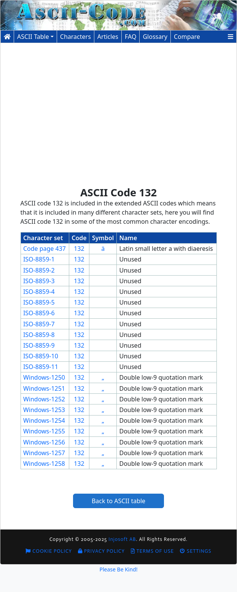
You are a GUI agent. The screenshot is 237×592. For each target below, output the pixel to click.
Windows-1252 (44, 399)
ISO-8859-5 (39, 302)
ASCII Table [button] (33, 36)
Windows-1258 (44, 463)
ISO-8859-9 (39, 345)
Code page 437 (44, 248)
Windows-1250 (44, 377)
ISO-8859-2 (39, 270)
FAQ (130, 36)
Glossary (155, 36)
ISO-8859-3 (39, 281)
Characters (75, 36)
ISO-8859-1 (39, 259)
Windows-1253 (44, 410)
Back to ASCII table (118, 501)
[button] (230, 36)
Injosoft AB (122, 539)
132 (79, 248)
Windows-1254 (44, 420)
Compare (187, 36)
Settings (196, 551)
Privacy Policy (101, 551)
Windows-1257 (44, 453)
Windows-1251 (44, 388)
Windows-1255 (44, 431)
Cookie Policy (48, 551)
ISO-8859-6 (39, 313)
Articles (107, 36)
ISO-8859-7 (39, 324)
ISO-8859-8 (39, 334)
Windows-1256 (44, 442)
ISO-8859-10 (40, 356)
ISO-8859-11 (40, 367)
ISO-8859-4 (39, 291)
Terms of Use (152, 551)
